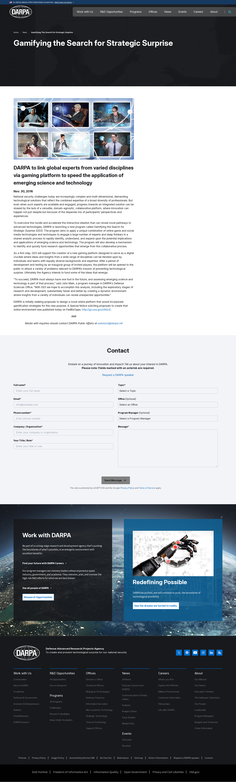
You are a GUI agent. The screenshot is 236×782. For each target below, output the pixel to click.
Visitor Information (203, 728)
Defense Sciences (95, 697)
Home (16, 32)
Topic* (122, 385)
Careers (198, 11)
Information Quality (106, 772)
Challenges (55, 707)
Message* (123, 426)
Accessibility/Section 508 (82, 757)
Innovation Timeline (204, 691)
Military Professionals (168, 691)
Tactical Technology (96, 722)
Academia (19, 691)
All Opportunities (58, 679)
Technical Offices (95, 685)
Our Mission (200, 679)
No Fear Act (106, 757)
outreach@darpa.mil (110, 323)
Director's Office (94, 679)
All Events (127, 739)
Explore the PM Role (168, 685)
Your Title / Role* (23, 440)
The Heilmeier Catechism (207, 697)
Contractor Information (169, 697)
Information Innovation (97, 703)
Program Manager (134, 412)
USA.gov (194, 772)
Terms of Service (146, 488)
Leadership (200, 710)
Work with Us (85, 11)
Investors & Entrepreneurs (26, 703)
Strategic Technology (96, 716)
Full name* (20, 385)
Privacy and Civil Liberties (168, 772)
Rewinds (126, 745)
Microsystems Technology (99, 710)
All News (126, 679)
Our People (200, 703)
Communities (20, 679)
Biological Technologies (98, 691)
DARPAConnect (21, 722)
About (214, 11)
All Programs (56, 701)
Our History (200, 685)
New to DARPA (21, 685)
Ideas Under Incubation (61, 720)
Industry (17, 710)
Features (126, 705)
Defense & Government (25, 697)
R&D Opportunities (111, 11)
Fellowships (164, 703)
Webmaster (123, 757)
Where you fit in (166, 679)
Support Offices (94, 728)
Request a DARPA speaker (118, 374)
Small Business (21, 716)
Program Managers (204, 716)
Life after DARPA (166, 710)
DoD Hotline (39, 772)
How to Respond (58, 685)
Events (182, 11)
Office (127, 399)
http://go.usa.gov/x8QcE (96, 309)
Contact (209, 757)
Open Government (135, 772)
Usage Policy (57, 757)
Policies (22, 757)
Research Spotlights (60, 714)
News (167, 11)
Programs (136, 11)
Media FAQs (128, 723)
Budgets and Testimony (206, 722)
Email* (17, 399)
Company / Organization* (28, 426)
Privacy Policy (127, 488)
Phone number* (22, 412)
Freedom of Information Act (70, 772)
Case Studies (128, 717)
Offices (153, 11)
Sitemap (138, 757)
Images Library (129, 711)
